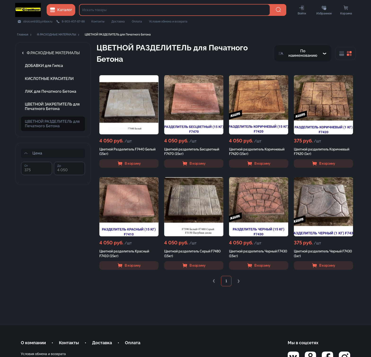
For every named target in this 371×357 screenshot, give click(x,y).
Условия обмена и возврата (168, 21)
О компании (33, 342)
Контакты (97, 21)
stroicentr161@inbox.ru (37, 21)
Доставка (118, 21)
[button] (24, 34)
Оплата (137, 21)
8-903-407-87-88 (73, 21)
